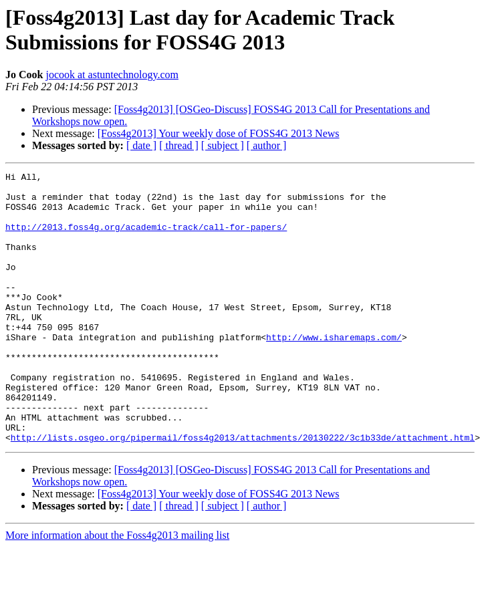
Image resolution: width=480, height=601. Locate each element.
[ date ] (141, 145)
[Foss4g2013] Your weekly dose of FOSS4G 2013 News (219, 133)
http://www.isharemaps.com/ (334, 371)
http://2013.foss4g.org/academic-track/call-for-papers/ (146, 239)
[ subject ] (222, 145)
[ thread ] (179, 145)
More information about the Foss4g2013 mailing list (117, 589)
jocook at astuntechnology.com (111, 74)
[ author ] (267, 145)
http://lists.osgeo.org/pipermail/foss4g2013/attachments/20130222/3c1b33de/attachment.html (243, 491)
